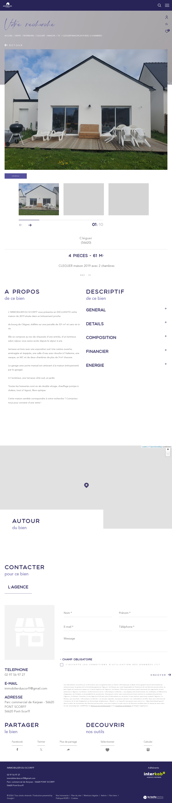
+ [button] (168, 449)
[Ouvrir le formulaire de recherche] (149, 5)
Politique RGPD (62, 798)
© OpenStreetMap (155, 447)
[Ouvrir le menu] (167, 5)
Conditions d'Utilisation (123, 706)
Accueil (9, 35)
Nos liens (113, 795)
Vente (18, 35)
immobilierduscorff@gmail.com (26, 688)
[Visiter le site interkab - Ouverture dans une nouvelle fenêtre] (154, 775)
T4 (59, 35)
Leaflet (144, 447)
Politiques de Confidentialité (101, 706)
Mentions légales (91, 795)
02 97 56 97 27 (15, 675)
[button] (30, 225)
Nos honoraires (62, 795)
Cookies (74, 798)
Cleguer (40, 35)
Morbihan (28, 35)
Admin (104, 795)
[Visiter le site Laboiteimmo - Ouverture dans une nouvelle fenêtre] (153, 798)
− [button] (168, 454)
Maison (51, 35)
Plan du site (76, 795)
